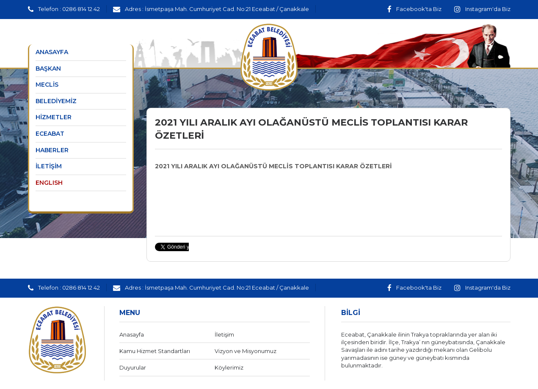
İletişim (224, 334)
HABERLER (52, 150)
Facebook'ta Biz (414, 9)
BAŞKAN (48, 68)
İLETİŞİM (49, 166)
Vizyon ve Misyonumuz (245, 351)
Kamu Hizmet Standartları (154, 351)
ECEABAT (50, 133)
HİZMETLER (54, 117)
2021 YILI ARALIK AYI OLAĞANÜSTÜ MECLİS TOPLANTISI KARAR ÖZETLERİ (273, 166)
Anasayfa (131, 334)
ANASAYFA (52, 52)
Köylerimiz (229, 367)
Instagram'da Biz (482, 9)
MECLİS (47, 84)
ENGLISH (49, 182)
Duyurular (132, 367)
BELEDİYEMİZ (56, 101)
